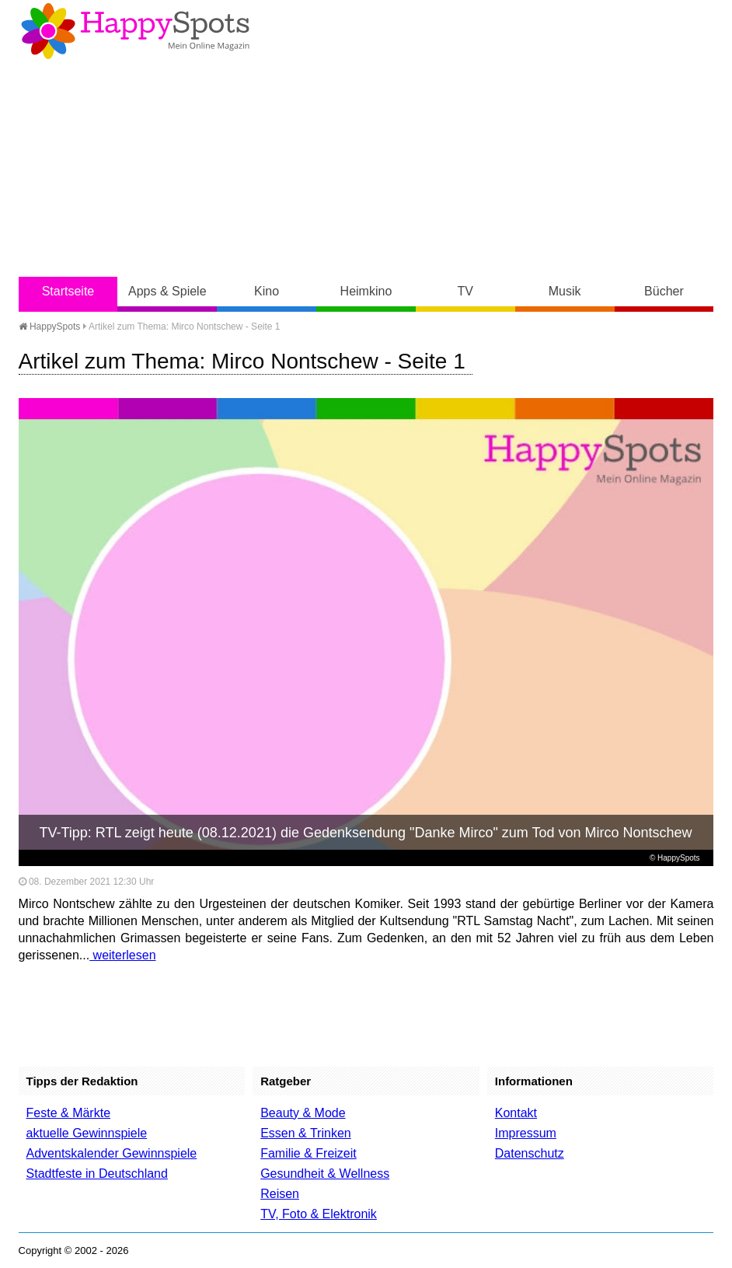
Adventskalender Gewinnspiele (111, 1153)
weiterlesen (122, 955)
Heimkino (366, 291)
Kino (266, 291)
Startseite (68, 291)
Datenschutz (529, 1153)
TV (465, 291)
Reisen (279, 1193)
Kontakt (516, 1113)
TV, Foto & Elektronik (318, 1214)
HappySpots (50, 326)
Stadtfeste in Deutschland (97, 1173)
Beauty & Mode (302, 1113)
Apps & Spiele (167, 291)
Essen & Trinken (305, 1133)
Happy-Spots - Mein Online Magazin (135, 31)
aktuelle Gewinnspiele (87, 1133)
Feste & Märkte (68, 1113)
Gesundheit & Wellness (324, 1173)
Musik (565, 291)
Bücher (664, 291)
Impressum (525, 1133)
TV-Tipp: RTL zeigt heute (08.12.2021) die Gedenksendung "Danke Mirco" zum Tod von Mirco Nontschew (365, 832)
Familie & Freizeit (308, 1153)
